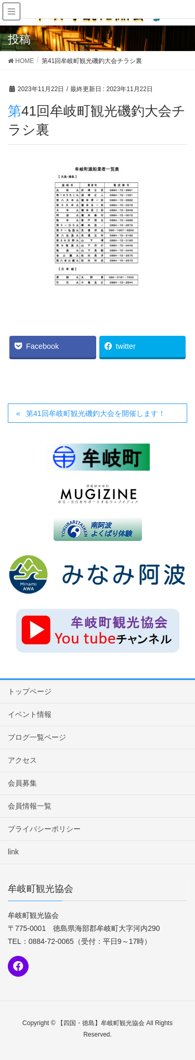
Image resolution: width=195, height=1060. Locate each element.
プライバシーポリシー (44, 829)
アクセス (22, 760)
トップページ (29, 691)
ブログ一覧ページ (37, 737)
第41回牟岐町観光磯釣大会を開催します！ (95, 413)
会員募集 (22, 783)
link (13, 852)
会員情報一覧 (29, 806)
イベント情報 (29, 714)
